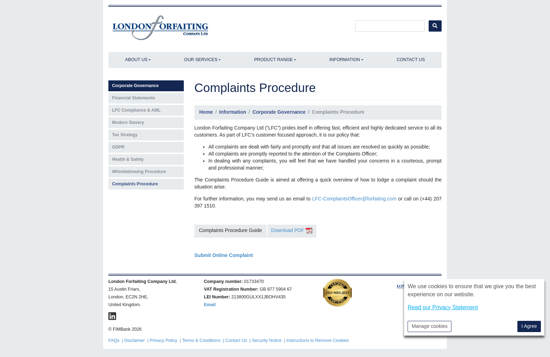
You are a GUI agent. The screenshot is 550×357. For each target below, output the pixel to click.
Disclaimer (134, 340)
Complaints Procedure (135, 183)
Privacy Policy (163, 340)
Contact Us (411, 59)
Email (210, 304)
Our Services (200, 59)
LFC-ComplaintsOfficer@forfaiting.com (354, 198)
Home (206, 112)
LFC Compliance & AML (136, 110)
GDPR (118, 147)
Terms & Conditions (201, 340)
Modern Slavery (128, 122)
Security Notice (267, 340)
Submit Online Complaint (223, 255)
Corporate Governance (135, 85)
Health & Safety (128, 159)
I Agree (529, 326)
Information (344, 59)
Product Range (273, 59)
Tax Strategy (125, 134)
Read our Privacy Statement (443, 307)
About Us (136, 59)
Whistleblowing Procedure (139, 171)
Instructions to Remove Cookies (318, 340)
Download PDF (292, 230)
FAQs (114, 340)
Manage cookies (430, 326)
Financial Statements (133, 97)
